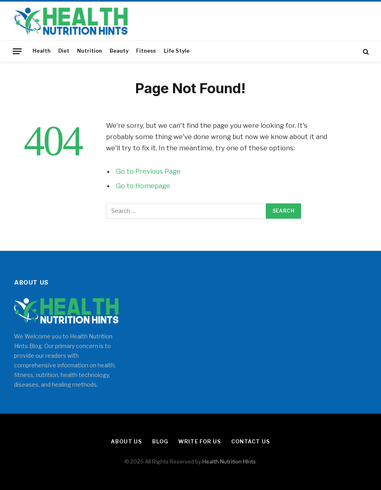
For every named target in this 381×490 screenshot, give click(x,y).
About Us (126, 441)
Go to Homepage (143, 186)
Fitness (146, 51)
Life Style (176, 51)
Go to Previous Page (148, 171)
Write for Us (199, 441)
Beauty (119, 51)
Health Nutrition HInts (229, 461)
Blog (160, 441)
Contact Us (250, 441)
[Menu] (17, 51)
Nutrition (89, 51)
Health (42, 51)
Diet (63, 51)
